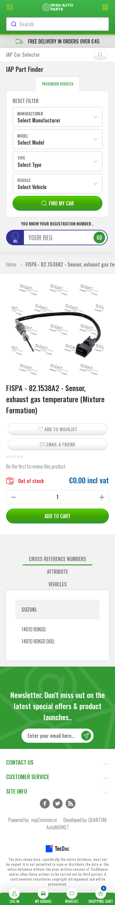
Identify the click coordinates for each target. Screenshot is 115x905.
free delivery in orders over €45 (58, 41)
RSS (70, 803)
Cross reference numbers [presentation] (57, 559)
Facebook (44, 803)
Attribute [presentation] (57, 571)
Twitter (57, 803)
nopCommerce (44, 820)
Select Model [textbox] (30, 142)
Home (11, 264)
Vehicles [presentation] (57, 584)
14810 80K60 (33, 629)
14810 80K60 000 (37, 641)
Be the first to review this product (35, 466)
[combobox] (57, 24)
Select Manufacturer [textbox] (38, 120)
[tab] (57, 559)
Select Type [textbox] (29, 164)
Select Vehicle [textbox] (32, 187)
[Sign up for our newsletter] (57, 736)
